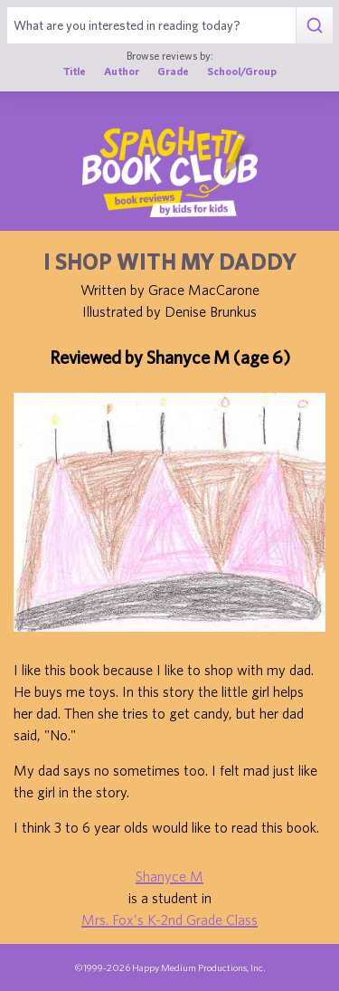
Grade (173, 71)
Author (121, 71)
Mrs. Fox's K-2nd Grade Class (169, 919)
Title (74, 71)
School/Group (242, 71)
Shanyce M (169, 876)
